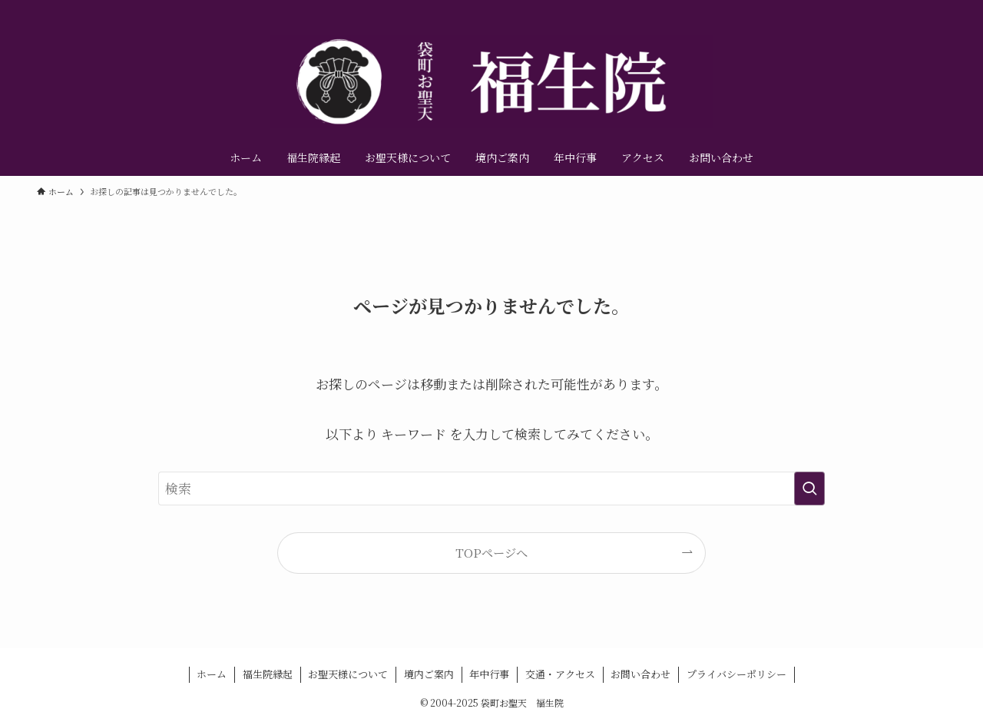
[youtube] (916, 8)
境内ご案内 (429, 674)
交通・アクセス (560, 674)
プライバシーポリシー (736, 674)
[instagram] (896, 8)
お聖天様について (348, 674)
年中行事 (489, 674)
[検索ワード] (491, 488)
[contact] (936, 8)
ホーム (212, 674)
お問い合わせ (640, 674)
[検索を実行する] (809, 488)
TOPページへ (491, 552)
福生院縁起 (268, 674)
